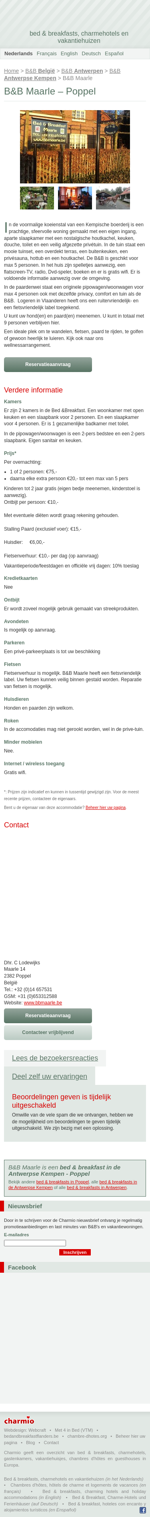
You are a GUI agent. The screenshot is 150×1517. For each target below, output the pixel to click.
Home (11, 71)
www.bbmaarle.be (43, 1003)
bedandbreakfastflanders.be (31, 1436)
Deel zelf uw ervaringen (49, 1076)
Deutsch (91, 53)
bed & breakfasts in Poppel (62, 1181)
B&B (40, 71)
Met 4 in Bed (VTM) (74, 1430)
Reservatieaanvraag (47, 364)
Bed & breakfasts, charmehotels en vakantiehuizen (54, 1479)
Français (47, 53)
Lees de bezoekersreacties (55, 1058)
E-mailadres (16, 1234)
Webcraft (37, 1430)
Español (114, 53)
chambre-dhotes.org (87, 1436)
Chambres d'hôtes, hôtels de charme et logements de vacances (74, 1485)
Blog (30, 1442)
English (69, 53)
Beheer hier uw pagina (106, 807)
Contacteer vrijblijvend (48, 1032)
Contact (51, 1442)
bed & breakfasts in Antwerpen (96, 1187)
